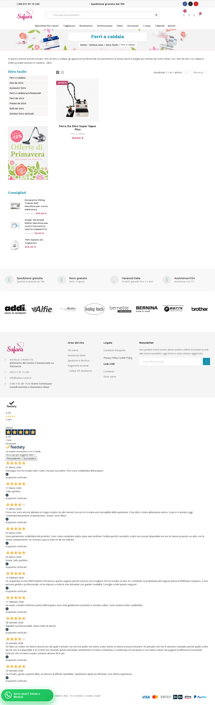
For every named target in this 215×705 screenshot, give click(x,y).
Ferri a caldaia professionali (25, 93)
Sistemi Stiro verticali (22, 113)
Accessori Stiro (18, 87)
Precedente (13, 458)
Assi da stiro (16, 82)
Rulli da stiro (17, 108)
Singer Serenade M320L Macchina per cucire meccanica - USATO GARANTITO (36, 225)
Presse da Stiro (18, 103)
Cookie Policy (125, 357)
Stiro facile (17, 72)
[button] (27, 3)
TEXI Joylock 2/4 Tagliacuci (34, 241)
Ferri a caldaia (78, 133)
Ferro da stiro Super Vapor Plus (77, 128)
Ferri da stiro (17, 98)
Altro (49, 62)
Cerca (156, 15)
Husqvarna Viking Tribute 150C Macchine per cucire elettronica (36, 205)
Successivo (30, 458)
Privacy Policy (111, 357)
